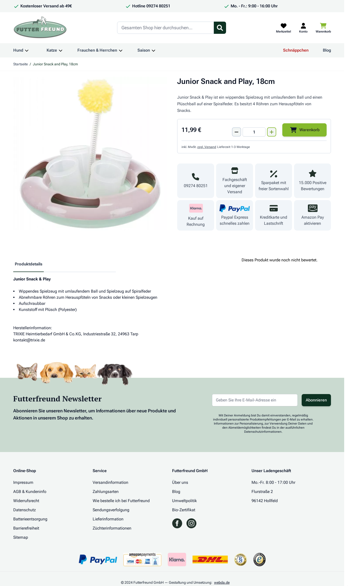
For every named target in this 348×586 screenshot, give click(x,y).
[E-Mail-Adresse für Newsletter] (255, 400)
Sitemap (20, 537)
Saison (143, 50)
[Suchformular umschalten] (220, 28)
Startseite (20, 64)
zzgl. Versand (206, 147)
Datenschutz (24, 509)
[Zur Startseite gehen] (40, 27)
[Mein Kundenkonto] (303, 28)
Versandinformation (110, 482)
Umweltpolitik (184, 500)
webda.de (222, 582)
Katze (52, 50)
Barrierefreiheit (26, 528)
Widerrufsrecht (26, 500)
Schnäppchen (296, 50)
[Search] (165, 28)
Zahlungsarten (106, 491)
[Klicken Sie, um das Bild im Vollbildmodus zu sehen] (90, 153)
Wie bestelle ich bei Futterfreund (121, 500)
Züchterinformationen (112, 528)
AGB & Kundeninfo (29, 491)
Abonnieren (316, 400)
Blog (327, 50)
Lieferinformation (108, 519)
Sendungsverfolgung (111, 509)
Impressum (23, 482)
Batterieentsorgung (30, 519)
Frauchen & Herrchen (97, 50)
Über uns (180, 482)
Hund (18, 50)
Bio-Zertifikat (183, 509)
